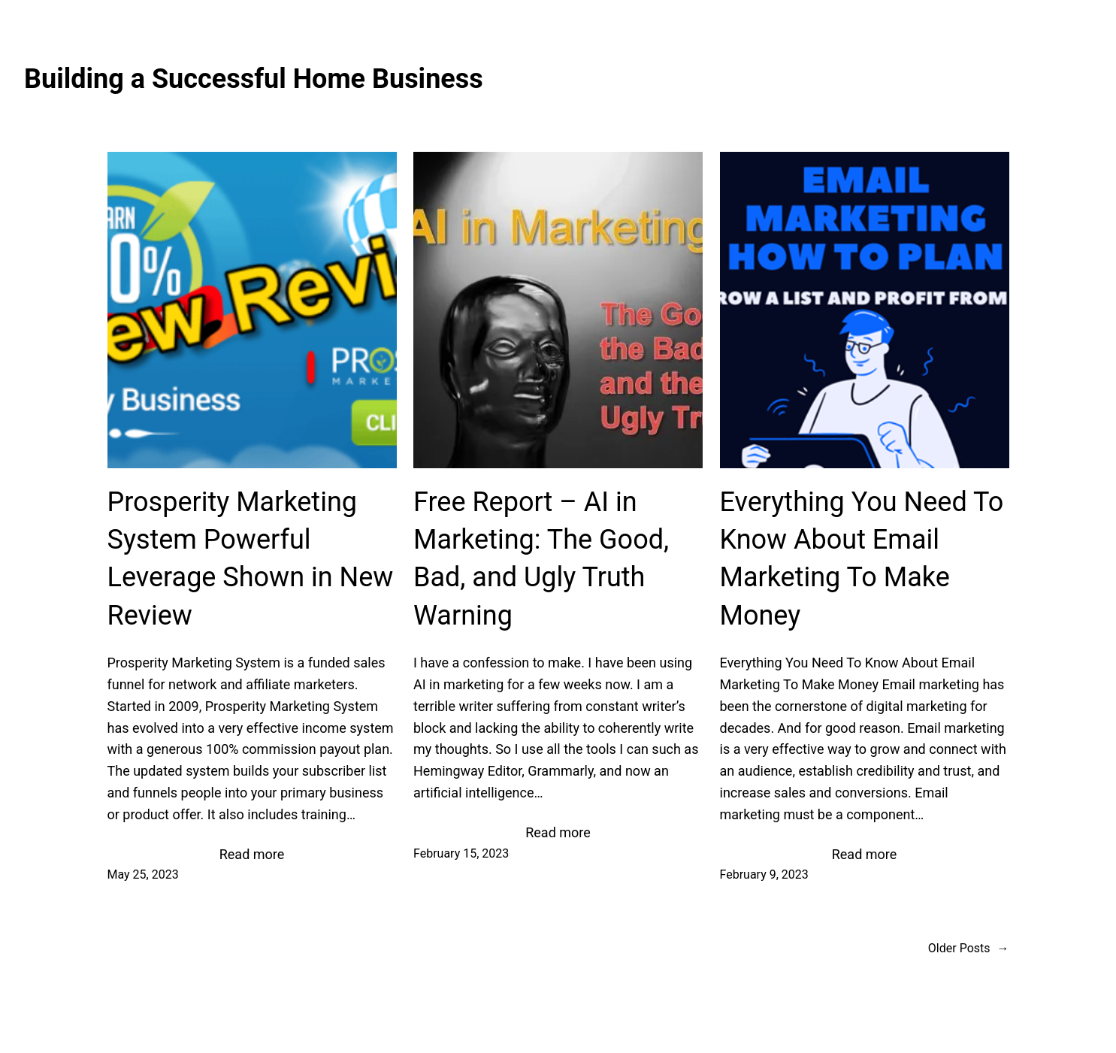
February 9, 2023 (764, 874)
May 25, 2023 (143, 874)
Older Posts (968, 948)
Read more (252, 855)
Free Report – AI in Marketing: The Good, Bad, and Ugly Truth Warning (541, 558)
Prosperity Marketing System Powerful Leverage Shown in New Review (250, 558)
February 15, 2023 (461, 853)
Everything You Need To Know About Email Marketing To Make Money (862, 558)
